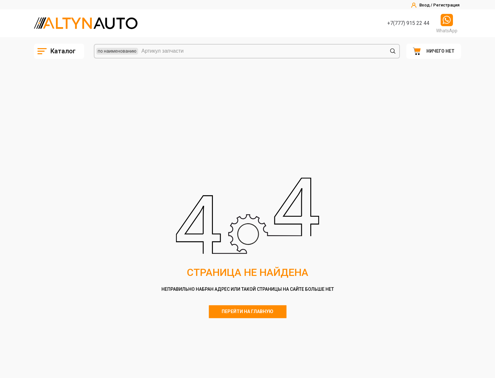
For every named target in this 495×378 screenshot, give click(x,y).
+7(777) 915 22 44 (408, 23)
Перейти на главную (247, 311)
